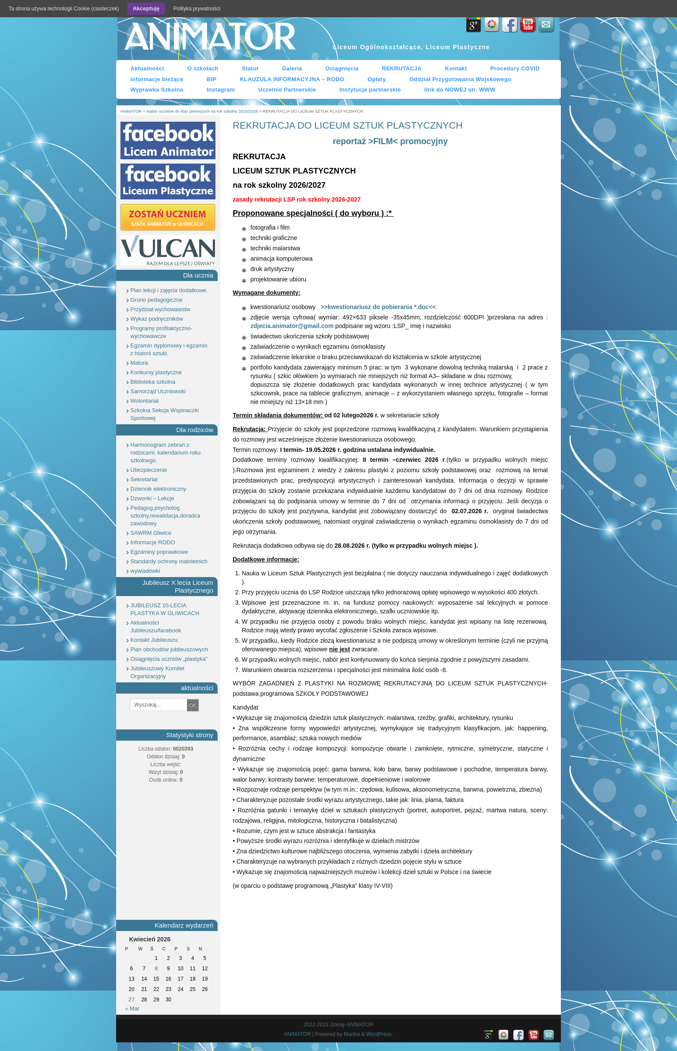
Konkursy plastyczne (156, 372)
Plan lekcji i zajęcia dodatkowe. (169, 290)
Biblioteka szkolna (152, 382)
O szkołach (202, 68)
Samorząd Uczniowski (158, 391)
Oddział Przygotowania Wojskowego (460, 79)
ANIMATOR (209, 38)
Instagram (221, 89)
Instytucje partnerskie (370, 89)
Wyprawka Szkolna (156, 89)
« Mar (132, 1008)
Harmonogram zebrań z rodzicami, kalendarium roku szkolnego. (165, 453)
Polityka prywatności (197, 9)
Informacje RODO (152, 542)
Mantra (352, 1034)
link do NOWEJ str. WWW (460, 89)
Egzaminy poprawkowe (159, 552)
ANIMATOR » (133, 111)
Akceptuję (146, 8)
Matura (139, 363)
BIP (212, 79)
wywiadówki (145, 571)
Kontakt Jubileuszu (153, 640)
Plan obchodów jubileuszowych (169, 649)
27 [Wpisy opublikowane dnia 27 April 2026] (131, 999)
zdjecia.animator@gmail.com (292, 325)
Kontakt (456, 68)
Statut (250, 68)
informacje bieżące (156, 79)
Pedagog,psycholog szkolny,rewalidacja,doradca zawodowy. (165, 516)
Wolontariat (144, 401)
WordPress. (379, 1034)
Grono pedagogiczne (156, 300)
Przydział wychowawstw (160, 309)
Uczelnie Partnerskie (287, 89)
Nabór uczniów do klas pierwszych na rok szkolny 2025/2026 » (204, 111)
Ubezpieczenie (148, 470)
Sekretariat (144, 479)
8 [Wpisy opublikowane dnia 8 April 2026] (156, 968)
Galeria (292, 68)
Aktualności (147, 68)
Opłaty (376, 79)
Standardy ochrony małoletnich (169, 561)
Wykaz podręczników (156, 319)
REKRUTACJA (401, 68)
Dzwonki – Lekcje (152, 498)
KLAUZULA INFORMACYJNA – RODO (292, 79)
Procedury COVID (515, 68)
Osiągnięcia (342, 68)
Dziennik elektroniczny (158, 489)
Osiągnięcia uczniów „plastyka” (168, 659)
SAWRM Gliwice (150, 533)
